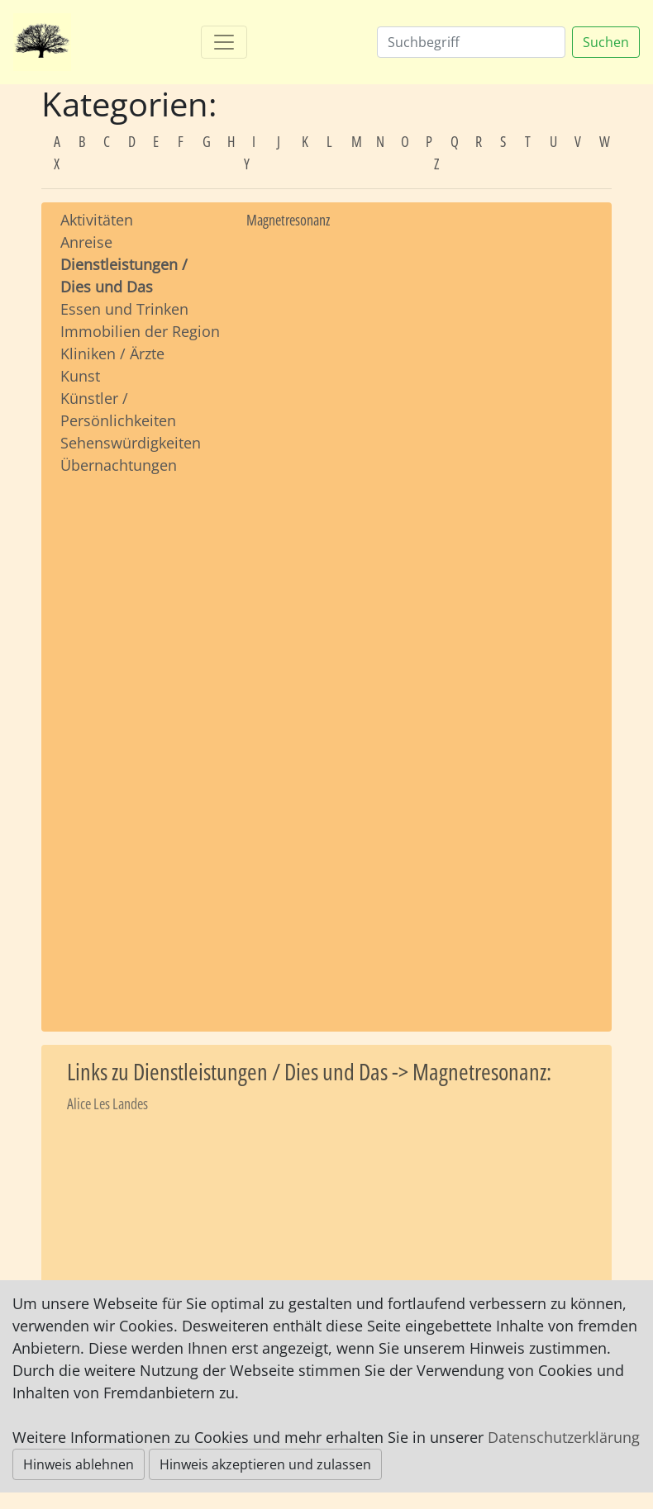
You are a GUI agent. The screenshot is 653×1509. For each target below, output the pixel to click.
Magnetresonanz (288, 220)
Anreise (86, 242)
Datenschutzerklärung (564, 1437)
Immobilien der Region (140, 331)
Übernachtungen (118, 465)
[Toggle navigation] (224, 42)
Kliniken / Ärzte (112, 353)
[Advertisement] (141, 737)
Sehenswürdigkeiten (130, 443)
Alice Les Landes (107, 1103)
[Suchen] (471, 42)
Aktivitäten (96, 220)
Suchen (606, 42)
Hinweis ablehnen (78, 1464)
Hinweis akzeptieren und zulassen (265, 1464)
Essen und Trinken (124, 309)
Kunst (80, 376)
